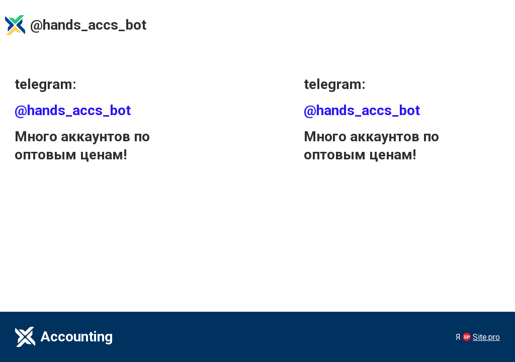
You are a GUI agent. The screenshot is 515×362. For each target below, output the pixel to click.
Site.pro (486, 337)
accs (103, 25)
